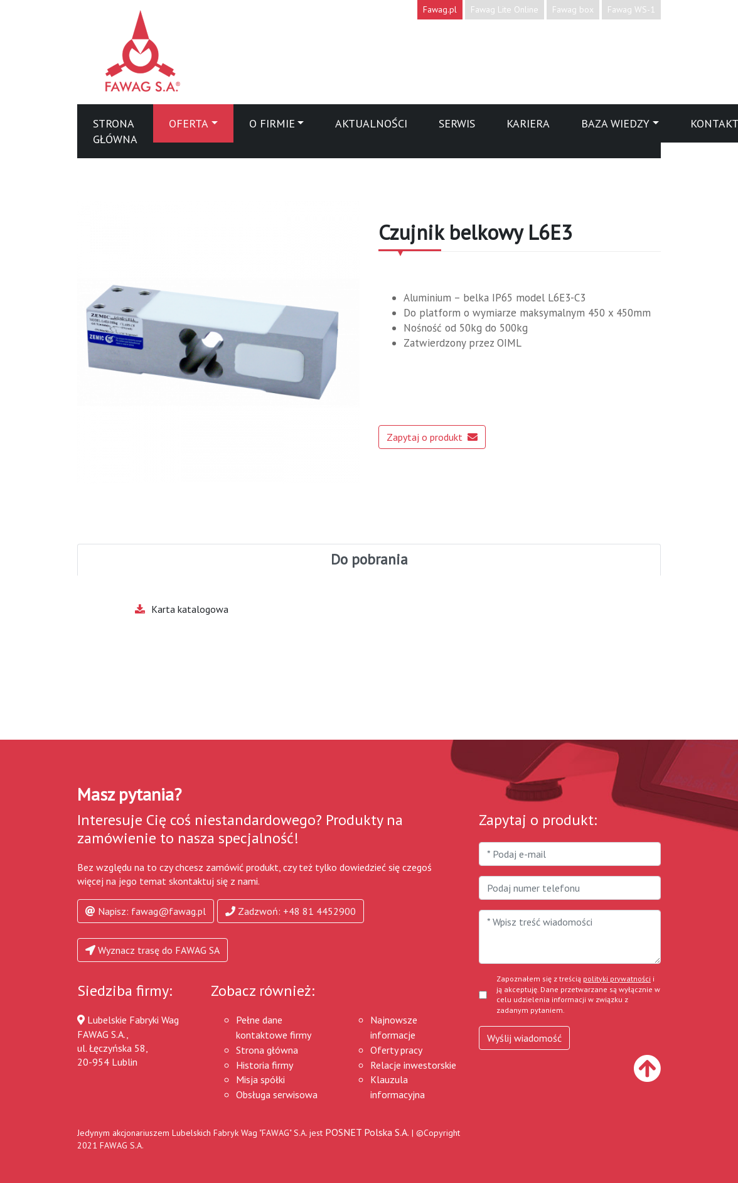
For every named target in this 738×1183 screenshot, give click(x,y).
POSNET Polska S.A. (367, 1132)
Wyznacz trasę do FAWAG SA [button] (152, 950)
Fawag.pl (440, 9)
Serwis (457, 123)
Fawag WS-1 (631, 9)
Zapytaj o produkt (432, 437)
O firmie (272, 123)
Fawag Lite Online (504, 9)
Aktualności (371, 123)
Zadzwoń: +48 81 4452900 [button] (290, 911)
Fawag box (573, 9)
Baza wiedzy (615, 123)
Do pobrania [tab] (369, 559)
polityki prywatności (617, 978)
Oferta (188, 123)
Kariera (528, 123)
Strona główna (115, 131)
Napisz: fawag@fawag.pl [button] (145, 911)
